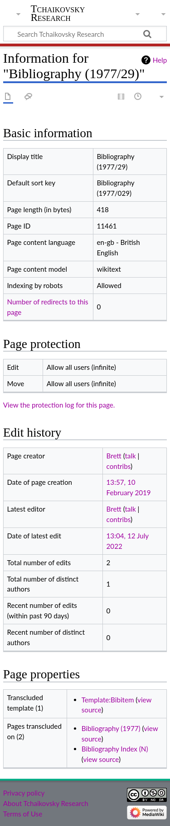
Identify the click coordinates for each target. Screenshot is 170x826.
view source (101, 759)
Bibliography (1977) (111, 728)
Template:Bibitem (108, 700)
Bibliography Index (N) (115, 749)
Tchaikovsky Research (58, 13)
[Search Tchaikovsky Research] (85, 33)
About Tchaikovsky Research (45, 803)
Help (160, 60)
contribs (119, 466)
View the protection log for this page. (59, 405)
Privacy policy (23, 793)
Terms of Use (22, 814)
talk (130, 456)
